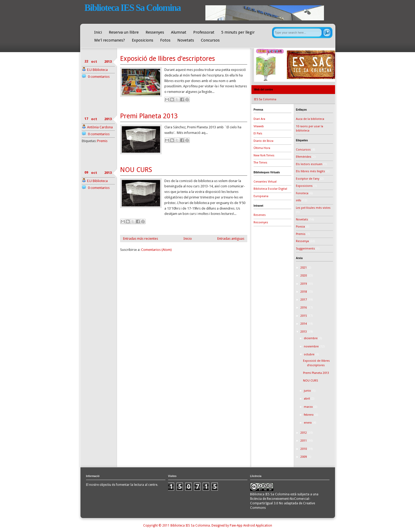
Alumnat (178, 32)
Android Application (257, 525)
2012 (304, 432)
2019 (304, 284)
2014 (304, 323)
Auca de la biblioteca (310, 119)
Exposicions (142, 40)
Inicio (187, 239)
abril (307, 398)
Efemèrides (303, 156)
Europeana (261, 196)
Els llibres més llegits (310, 171)
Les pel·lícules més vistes (313, 208)
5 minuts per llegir (238, 32)
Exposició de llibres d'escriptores (167, 58)
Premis (102, 141)
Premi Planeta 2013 (149, 116)
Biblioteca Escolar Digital (270, 189)
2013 (304, 331)
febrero (309, 414)
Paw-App (236, 525)
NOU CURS (136, 170)
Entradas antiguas (230, 239)
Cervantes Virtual (265, 181)
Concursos (210, 40)
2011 (304, 440)
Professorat (203, 32)
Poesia (300, 226)
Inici (98, 32)
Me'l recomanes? (109, 40)
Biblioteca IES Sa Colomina (132, 8)
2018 (304, 291)
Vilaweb (259, 126)
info (298, 200)
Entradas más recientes (140, 239)
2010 (304, 449)
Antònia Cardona (100, 127)
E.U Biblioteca (97, 70)
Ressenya (302, 241)
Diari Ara (259, 119)
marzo (309, 407)
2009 (304, 457)
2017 (304, 299)
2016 (304, 307)
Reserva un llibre (124, 32)
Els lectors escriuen (309, 164)
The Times (260, 162)
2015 (304, 316)
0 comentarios (99, 77)
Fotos (165, 40)
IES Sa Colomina (265, 99)
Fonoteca (302, 193)
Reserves (260, 215)
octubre (309, 354)
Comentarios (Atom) (156, 250)
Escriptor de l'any (307, 178)
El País (258, 133)
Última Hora (262, 148)
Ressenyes (155, 32)
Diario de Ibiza (263, 141)
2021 (304, 267)
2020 (304, 275)
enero (308, 422)
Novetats (185, 40)
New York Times (264, 155)
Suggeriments (305, 248)
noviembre (311, 346)
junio (308, 390)
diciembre (311, 338)
